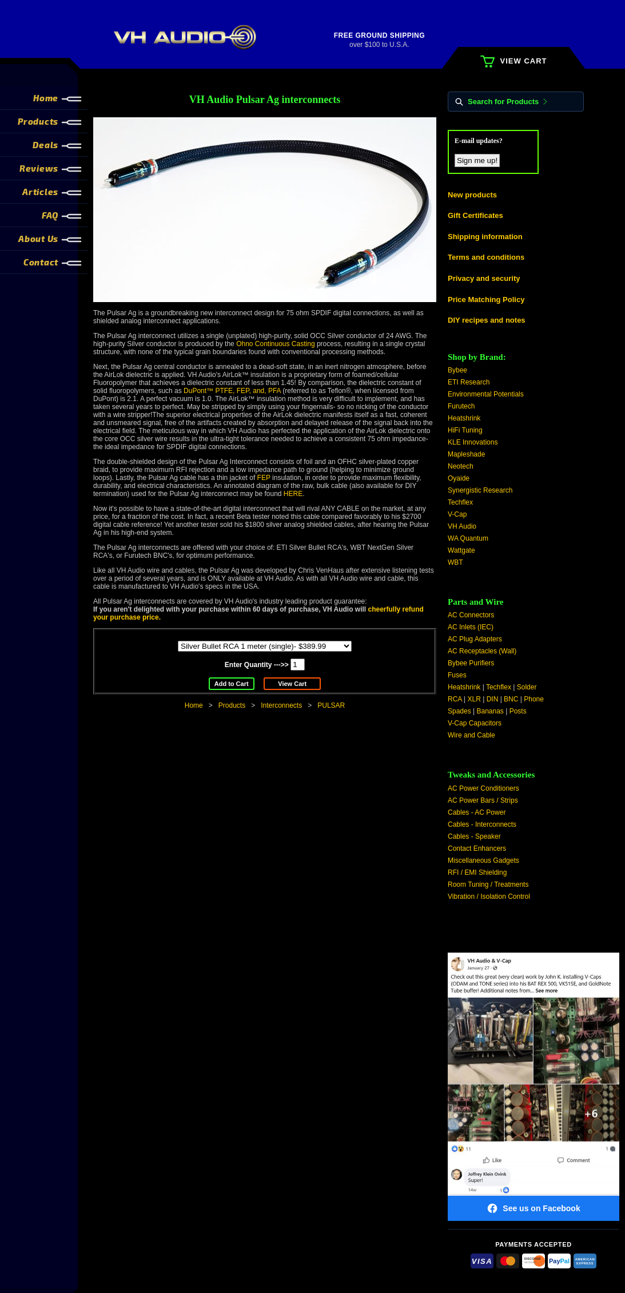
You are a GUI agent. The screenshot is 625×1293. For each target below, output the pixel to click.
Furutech (461, 406)
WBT (455, 562)
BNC (511, 699)
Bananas (490, 711)
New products (472, 195)
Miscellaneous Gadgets (483, 860)
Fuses (457, 675)
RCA (455, 699)
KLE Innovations (472, 442)
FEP (263, 478)
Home (194, 705)
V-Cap (457, 514)
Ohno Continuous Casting (275, 344)
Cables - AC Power (476, 812)
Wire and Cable (471, 735)
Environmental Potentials (486, 394)
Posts (518, 711)
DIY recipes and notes (487, 320)
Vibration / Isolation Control (489, 897)
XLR (473, 699)
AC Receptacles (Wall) (482, 651)
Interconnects (281, 705)
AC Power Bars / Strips (483, 800)
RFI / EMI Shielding (477, 872)
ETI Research (468, 382)
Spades (459, 711)
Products (231, 705)
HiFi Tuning (465, 430)
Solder (527, 687)
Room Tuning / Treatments (488, 884)
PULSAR (331, 705)
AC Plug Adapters (475, 639)
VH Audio (462, 526)
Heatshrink (464, 418)
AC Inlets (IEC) (470, 627)
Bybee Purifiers (471, 663)
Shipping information (485, 236)
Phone (534, 699)
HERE (293, 494)
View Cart (292, 683)
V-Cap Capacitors (474, 723)
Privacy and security (484, 278)
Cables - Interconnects (482, 824)
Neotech (460, 466)
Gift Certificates (475, 215)
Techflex (460, 502)
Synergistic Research (480, 490)
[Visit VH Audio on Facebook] (533, 1087)
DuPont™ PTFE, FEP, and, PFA (232, 391)
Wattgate (461, 550)
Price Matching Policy (486, 299)
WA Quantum (468, 538)
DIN (493, 699)
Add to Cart (231, 683)
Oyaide (458, 478)
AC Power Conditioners (483, 788)
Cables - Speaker (474, 836)
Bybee (457, 370)
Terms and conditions (486, 257)
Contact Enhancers (477, 848)
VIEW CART (513, 61)
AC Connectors (471, 615)
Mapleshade (466, 454)
